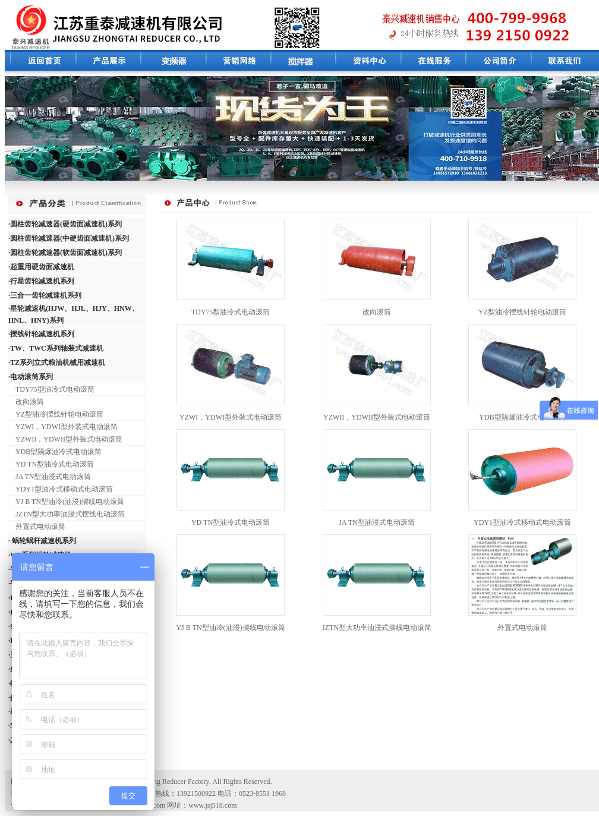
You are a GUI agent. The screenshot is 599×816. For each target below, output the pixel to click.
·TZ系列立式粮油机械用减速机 (56, 362)
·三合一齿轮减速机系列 (44, 295)
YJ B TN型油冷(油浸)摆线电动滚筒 (66, 501)
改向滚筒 (26, 402)
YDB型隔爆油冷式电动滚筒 (55, 452)
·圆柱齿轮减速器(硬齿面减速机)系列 (65, 224)
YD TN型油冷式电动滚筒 (51, 464)
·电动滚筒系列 (30, 377)
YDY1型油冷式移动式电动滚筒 (60, 489)
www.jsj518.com (212, 805)
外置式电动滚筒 (36, 526)
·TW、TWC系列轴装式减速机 (55, 348)
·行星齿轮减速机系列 (41, 281)
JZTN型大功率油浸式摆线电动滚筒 (66, 514)
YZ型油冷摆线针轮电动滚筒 (55, 414)
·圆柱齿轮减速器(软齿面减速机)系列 (65, 252)
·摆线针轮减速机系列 (41, 334)
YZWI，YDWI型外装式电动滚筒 (63, 427)
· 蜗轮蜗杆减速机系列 (42, 541)
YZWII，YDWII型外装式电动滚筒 (65, 439)
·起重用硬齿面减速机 (41, 267)
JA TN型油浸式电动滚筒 (49, 476)
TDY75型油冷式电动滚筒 (51, 389)
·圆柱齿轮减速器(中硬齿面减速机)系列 (68, 238)
